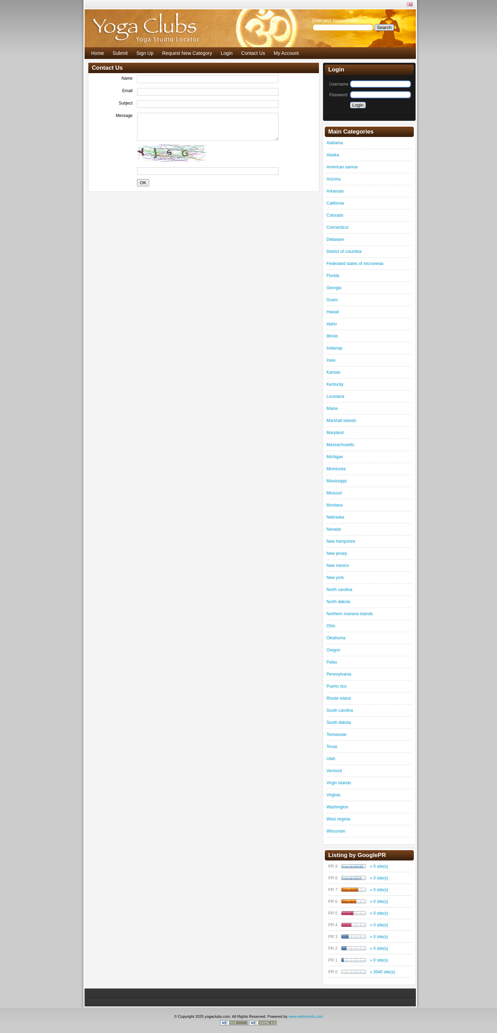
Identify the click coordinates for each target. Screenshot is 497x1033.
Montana (335, 505)
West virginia (338, 819)
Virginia (333, 795)
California (335, 203)
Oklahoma (336, 638)
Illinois (332, 336)
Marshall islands (341, 420)
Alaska (333, 155)
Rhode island (339, 698)
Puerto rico (337, 686)
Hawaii (333, 311)
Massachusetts (340, 444)
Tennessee (337, 734)
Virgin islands (339, 782)
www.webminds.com (306, 1016)
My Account (286, 53)
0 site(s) (380, 866)
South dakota (339, 722)
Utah (331, 758)
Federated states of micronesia (355, 263)
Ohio (331, 625)
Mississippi (337, 481)
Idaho (332, 324)
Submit (120, 53)
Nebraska (335, 517)
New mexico (338, 565)
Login (227, 53)
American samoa (342, 167)
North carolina (339, 589)
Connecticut (337, 227)
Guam (332, 299)
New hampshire (341, 541)
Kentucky (335, 384)
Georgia (334, 287)
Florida (333, 275)
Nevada (334, 529)
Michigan (335, 456)
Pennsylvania (339, 674)
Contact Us (253, 53)
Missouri (334, 493)
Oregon (333, 650)
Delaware (335, 239)
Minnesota (336, 468)
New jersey (337, 553)
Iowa (331, 360)
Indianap (334, 348)
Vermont (334, 770)
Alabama (335, 142)
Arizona (334, 179)
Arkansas (335, 191)
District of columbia (344, 251)
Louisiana (335, 396)
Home (97, 53)
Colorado (335, 215)
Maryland (335, 432)
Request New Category (187, 53)
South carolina (340, 710)
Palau (332, 662)
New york (335, 577)
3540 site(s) (384, 972)
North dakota (338, 601)
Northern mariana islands (350, 613)
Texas (332, 746)
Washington (337, 807)
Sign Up (145, 53)
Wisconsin (336, 831)
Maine (332, 408)
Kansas (333, 372)
